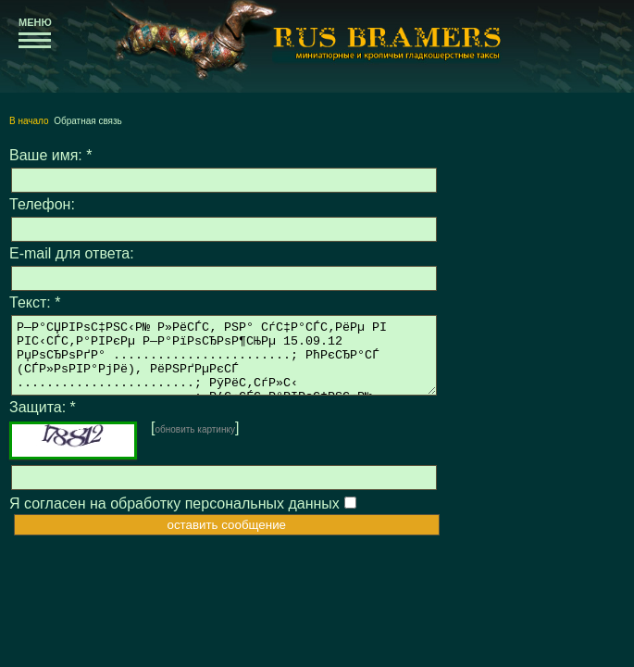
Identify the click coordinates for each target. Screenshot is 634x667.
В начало (29, 121)
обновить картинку (195, 443)
